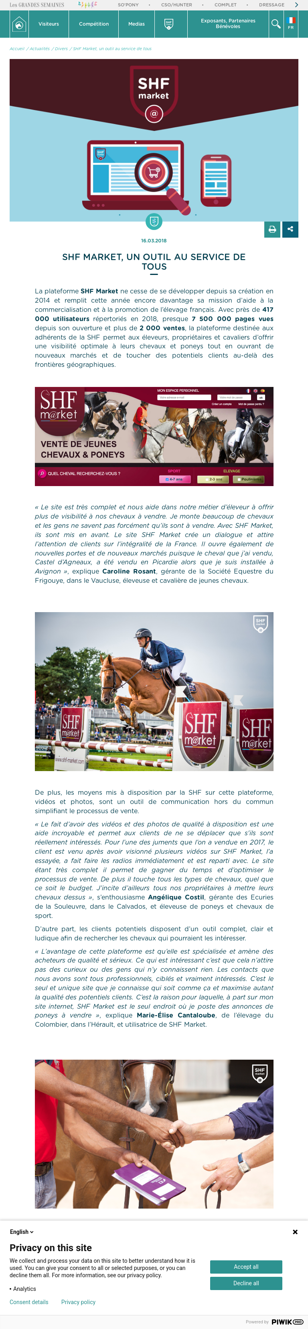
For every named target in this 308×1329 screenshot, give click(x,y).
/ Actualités (38, 49)
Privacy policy (78, 1302)
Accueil (17, 49)
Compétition (94, 24)
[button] (49, 24)
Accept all (246, 1267)
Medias (136, 24)
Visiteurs (48, 24)
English (22, 1232)
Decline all (246, 1283)
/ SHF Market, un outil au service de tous (111, 49)
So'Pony (128, 5)
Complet (226, 5)
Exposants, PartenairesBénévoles (228, 23)
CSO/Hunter (176, 5)
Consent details (29, 1302)
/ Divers (60, 49)
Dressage (271, 5)
